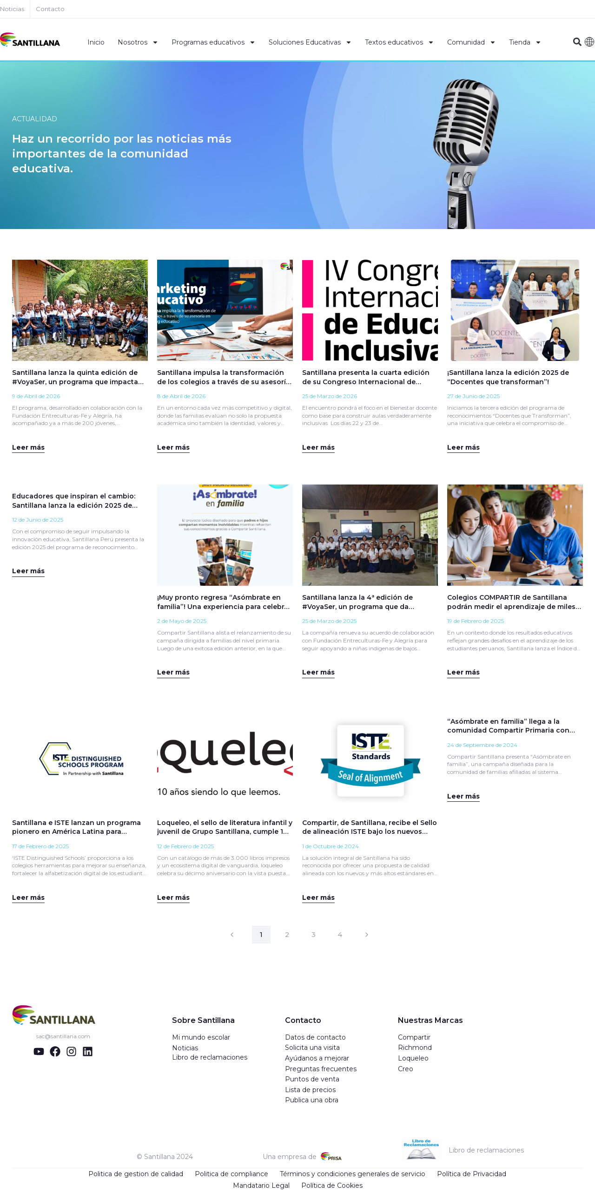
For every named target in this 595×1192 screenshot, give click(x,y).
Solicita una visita (312, 1048)
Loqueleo (413, 1058)
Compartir (414, 1038)
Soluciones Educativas (310, 42)
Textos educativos (399, 42)
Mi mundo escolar (201, 1038)
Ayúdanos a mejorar (317, 1058)
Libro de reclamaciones (209, 1058)
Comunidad (471, 42)
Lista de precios (310, 1090)
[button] (577, 42)
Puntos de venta (312, 1079)
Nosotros (138, 42)
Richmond (415, 1048)
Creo (405, 1069)
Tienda (525, 42)
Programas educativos (214, 42)
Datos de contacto (315, 1038)
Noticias (185, 1048)
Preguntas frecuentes (321, 1069)
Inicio (96, 42)
